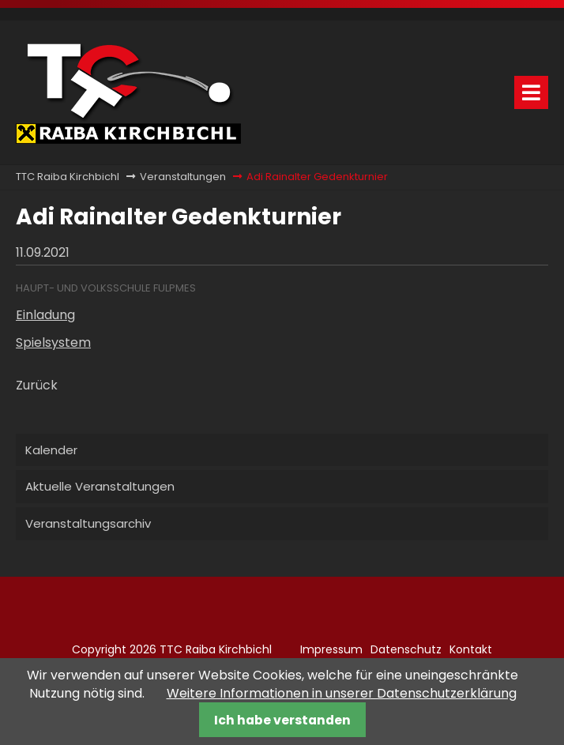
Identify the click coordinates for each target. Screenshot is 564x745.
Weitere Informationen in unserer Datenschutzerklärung (342, 693)
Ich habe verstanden (282, 720)
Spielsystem (53, 342)
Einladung (45, 315)
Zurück (37, 385)
